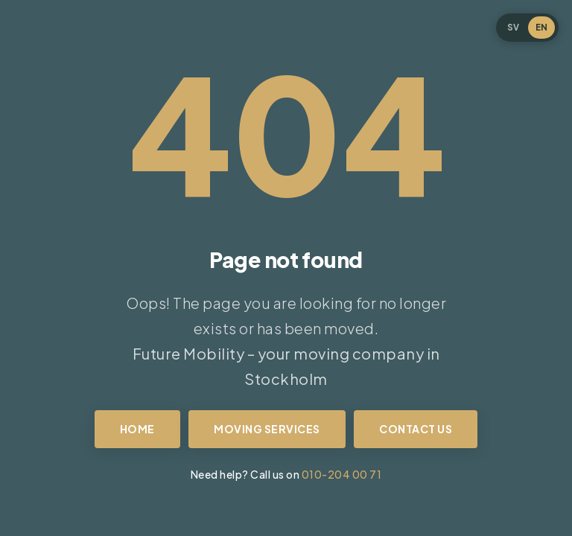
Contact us (415, 429)
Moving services (267, 429)
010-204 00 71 (342, 474)
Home (137, 429)
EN (541, 27)
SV (513, 27)
